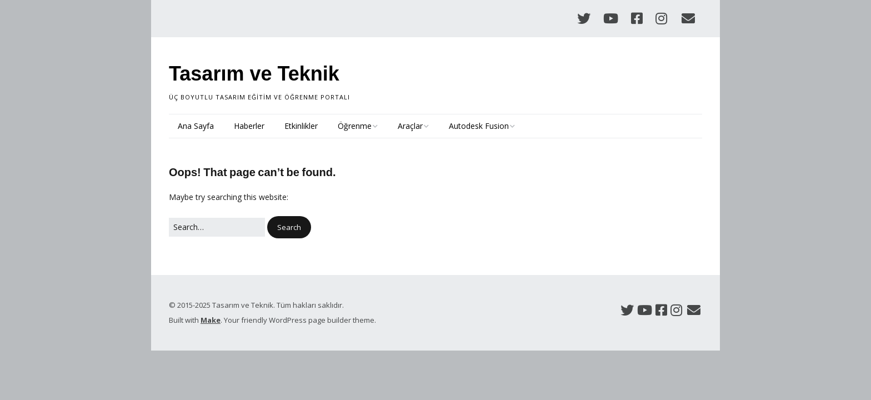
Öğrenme (355, 126)
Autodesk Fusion (479, 126)
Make (211, 320)
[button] (289, 227)
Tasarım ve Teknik (254, 73)
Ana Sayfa (196, 126)
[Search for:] (217, 227)
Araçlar (410, 126)
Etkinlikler (301, 126)
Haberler (249, 126)
